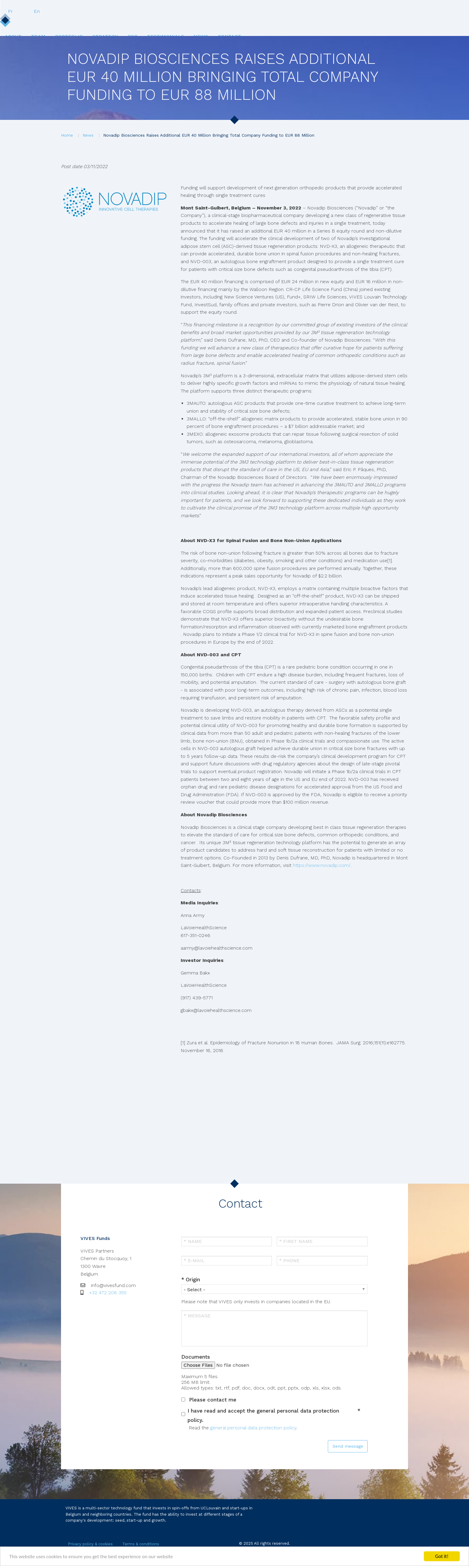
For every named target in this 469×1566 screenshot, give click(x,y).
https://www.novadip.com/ (322, 865)
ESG (232, 23)
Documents (195, 1357)
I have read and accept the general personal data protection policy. (263, 1415)
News (313, 23)
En (404, 11)
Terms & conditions (140, 1544)
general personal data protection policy (253, 1428)
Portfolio (155, 23)
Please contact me (212, 1400)
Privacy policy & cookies (90, 1544)
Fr (378, 11)
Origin (193, 1280)
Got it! (441, 1556)
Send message (348, 1446)
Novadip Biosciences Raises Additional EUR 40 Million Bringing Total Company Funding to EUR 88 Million (208, 135)
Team (117, 23)
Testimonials (271, 23)
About (85, 23)
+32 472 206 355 (108, 1292)
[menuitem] (85, 23)
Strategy (198, 23)
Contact (348, 23)
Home (67, 135)
